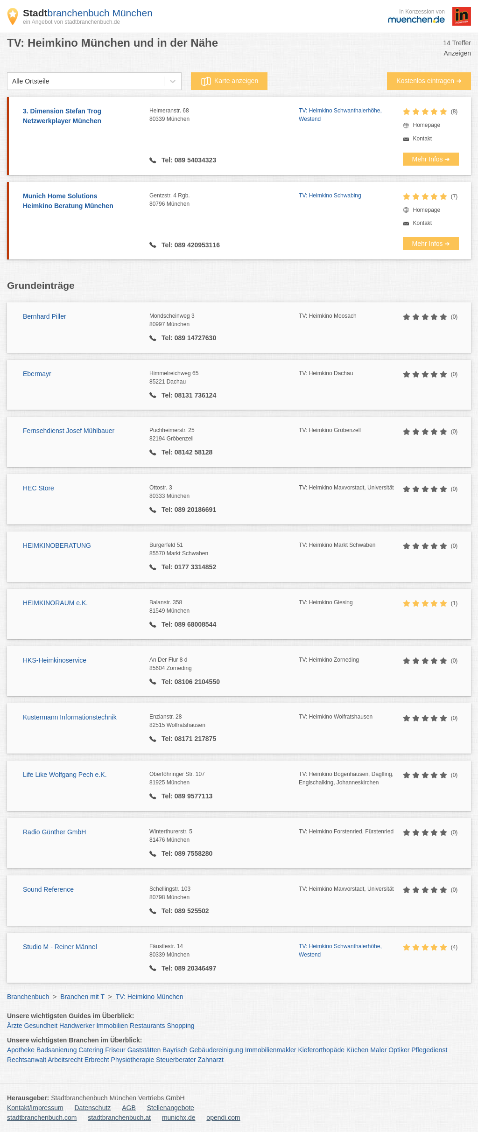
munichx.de (179, 1117)
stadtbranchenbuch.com (42, 1117)
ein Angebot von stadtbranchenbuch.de (71, 22)
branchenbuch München (88, 12)
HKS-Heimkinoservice (54, 660)
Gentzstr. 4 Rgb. (224, 200)
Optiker (398, 1050)
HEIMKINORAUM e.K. (55, 603)
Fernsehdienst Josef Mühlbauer (68, 430)
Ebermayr (37, 373)
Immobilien (112, 1025)
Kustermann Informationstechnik (70, 717)
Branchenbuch (28, 996)
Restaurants (147, 1025)
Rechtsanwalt (26, 1059)
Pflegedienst (429, 1050)
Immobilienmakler (270, 1050)
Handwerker (76, 1025)
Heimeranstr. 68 (224, 115)
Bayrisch (175, 1050)
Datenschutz (93, 1107)
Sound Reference (48, 889)
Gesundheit (41, 1025)
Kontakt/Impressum (35, 1107)
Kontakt (422, 138)
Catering (90, 1050)
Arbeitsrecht (65, 1059)
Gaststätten (144, 1050)
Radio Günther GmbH (54, 832)
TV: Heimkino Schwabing (330, 195)
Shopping (180, 1025)
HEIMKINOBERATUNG (57, 545)
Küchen (357, 1050)
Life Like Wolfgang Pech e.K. (65, 774)
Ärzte (14, 1025)
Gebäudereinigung (216, 1050)
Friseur (115, 1050)
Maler (378, 1050)
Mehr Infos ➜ (431, 159)
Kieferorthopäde (321, 1050)
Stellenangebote (170, 1107)
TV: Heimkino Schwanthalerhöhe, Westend (340, 114)
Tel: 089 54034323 (188, 160)
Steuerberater (176, 1059)
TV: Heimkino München (149, 996)
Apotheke (21, 1050)
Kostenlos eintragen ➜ (429, 80)
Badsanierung (56, 1050)
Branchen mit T (82, 996)
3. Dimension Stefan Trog (81, 116)
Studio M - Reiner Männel (60, 946)
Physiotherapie (133, 1059)
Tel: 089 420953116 (190, 245)
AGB (129, 1107)
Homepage (426, 125)
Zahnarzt (211, 1059)
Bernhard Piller (44, 316)
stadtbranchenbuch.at (119, 1117)
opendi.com (223, 1117)
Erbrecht (96, 1059)
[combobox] (12, 81)
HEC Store (38, 488)
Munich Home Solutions (81, 201)
